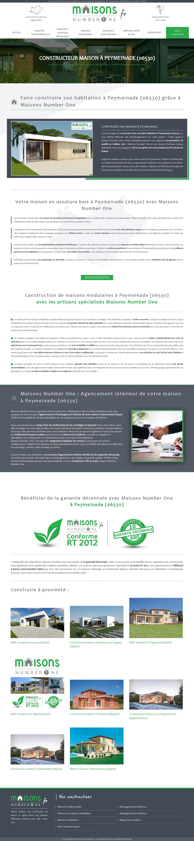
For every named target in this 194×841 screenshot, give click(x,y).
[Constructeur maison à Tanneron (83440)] (96, 709)
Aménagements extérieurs (133, 813)
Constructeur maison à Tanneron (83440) (94, 714)
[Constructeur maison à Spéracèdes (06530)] (37, 763)
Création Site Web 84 (122, 839)
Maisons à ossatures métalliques (74, 813)
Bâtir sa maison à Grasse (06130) (30, 642)
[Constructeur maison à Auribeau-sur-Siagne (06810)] (96, 637)
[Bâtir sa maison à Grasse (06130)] (37, 637)
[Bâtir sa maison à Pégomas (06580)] (156, 637)
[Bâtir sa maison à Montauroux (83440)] (96, 763)
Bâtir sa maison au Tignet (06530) (31, 714)
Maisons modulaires (68, 820)
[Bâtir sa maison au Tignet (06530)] (37, 709)
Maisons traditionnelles (70, 807)
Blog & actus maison (130, 820)
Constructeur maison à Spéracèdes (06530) (36, 769)
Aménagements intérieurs (133, 807)
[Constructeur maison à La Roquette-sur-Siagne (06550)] (156, 709)
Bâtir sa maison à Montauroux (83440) (93, 769)
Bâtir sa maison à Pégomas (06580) (150, 642)
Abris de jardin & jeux (69, 827)
